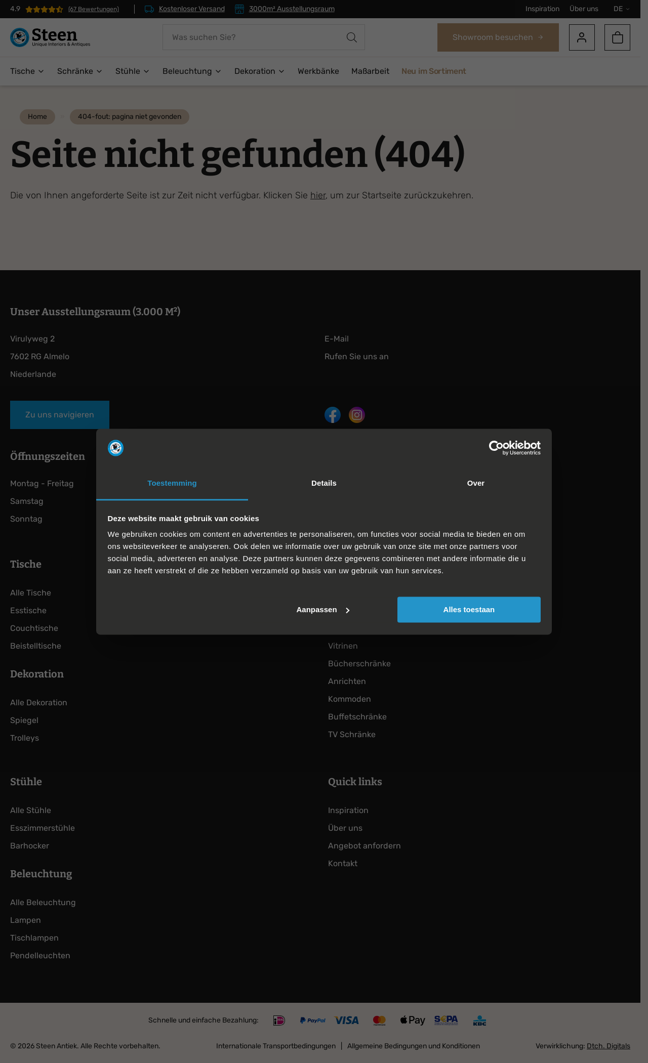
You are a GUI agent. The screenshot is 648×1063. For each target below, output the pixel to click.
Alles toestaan (469, 609)
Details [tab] (324, 483)
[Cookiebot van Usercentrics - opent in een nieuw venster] (496, 447)
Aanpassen (323, 609)
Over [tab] (476, 483)
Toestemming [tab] (172, 483)
